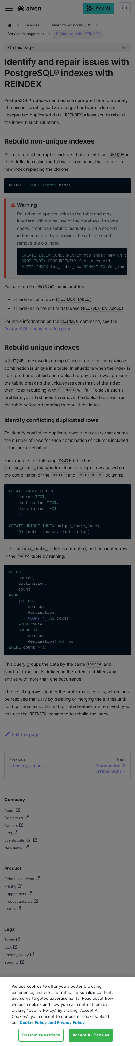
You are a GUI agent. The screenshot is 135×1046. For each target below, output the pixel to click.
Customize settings (41, 1034)
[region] (67, 1011)
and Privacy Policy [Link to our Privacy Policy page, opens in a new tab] (66, 1022)
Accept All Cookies (90, 1034)
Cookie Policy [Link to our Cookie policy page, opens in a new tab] (33, 1022)
